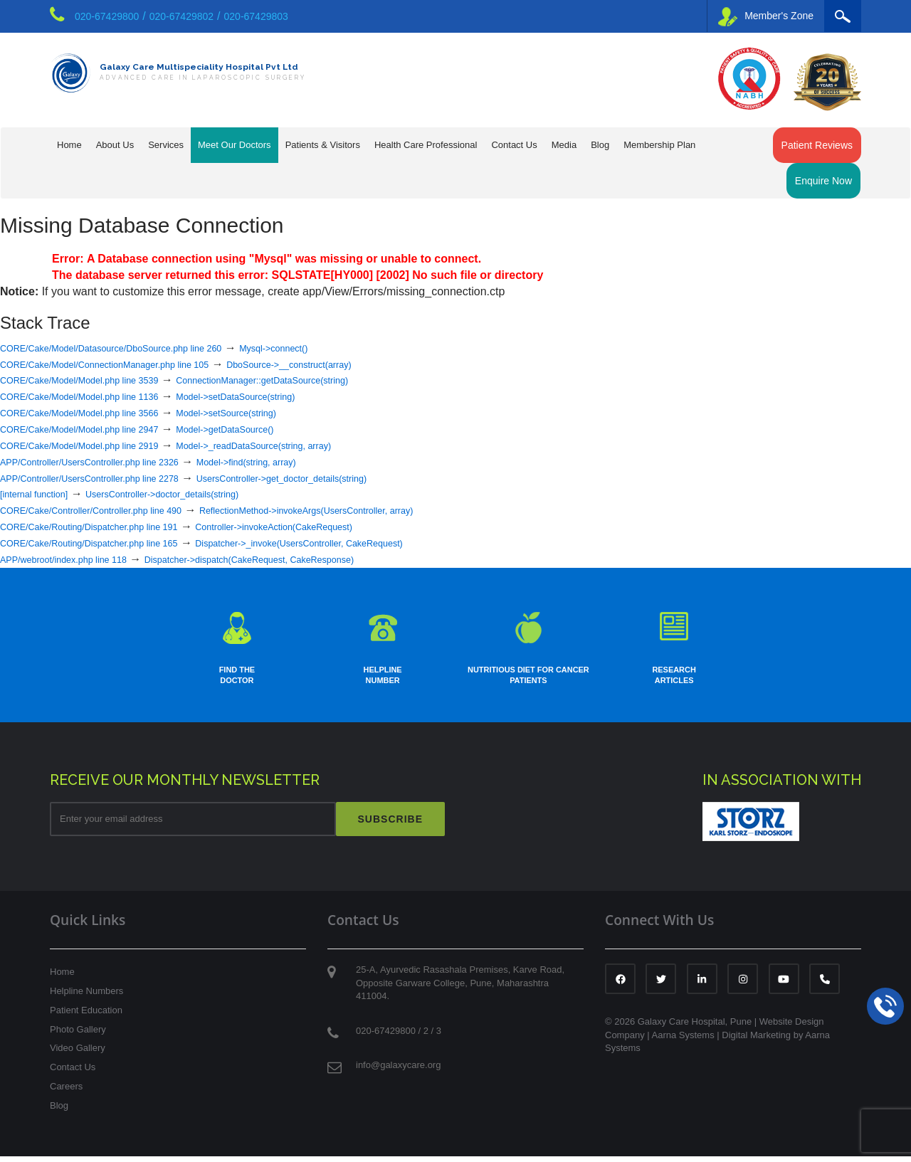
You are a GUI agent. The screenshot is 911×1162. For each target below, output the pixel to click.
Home (69, 144)
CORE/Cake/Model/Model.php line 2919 (101, 445)
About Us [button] (115, 144)
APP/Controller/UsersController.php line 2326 (114, 461)
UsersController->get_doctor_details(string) (355, 478)
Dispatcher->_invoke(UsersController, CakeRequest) (377, 543)
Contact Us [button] (514, 144)
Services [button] (166, 144)
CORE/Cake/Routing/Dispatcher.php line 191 (113, 526)
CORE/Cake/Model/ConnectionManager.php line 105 (133, 364)
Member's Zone (765, 16)
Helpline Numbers (86, 997)
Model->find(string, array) (310, 461)
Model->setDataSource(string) (297, 396)
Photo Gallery (78, 1035)
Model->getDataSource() (283, 429)
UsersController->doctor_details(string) (202, 493)
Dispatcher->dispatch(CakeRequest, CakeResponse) (314, 559)
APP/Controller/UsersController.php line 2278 (114, 478)
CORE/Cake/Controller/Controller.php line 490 (116, 510)
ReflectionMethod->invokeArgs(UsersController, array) (387, 510)
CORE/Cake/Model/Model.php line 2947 (101, 429)
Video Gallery (77, 1054)
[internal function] (43, 493)
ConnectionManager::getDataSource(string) (331, 380)
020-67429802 (181, 16)
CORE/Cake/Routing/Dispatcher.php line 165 (113, 543)
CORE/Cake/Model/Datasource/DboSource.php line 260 (141, 348)
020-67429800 (107, 16)
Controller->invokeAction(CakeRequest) (345, 526)
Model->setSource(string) (285, 412)
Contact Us (72, 1073)
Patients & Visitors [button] (322, 144)
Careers (66, 1092)
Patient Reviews (817, 145)
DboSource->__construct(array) (365, 364)
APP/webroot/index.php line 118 (81, 559)
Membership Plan (659, 144)
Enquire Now (823, 180)
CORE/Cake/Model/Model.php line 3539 (101, 380)
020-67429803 (256, 16)
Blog (600, 144)
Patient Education (86, 1015)
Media (564, 144)
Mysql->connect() (345, 348)
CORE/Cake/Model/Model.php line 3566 (101, 412)
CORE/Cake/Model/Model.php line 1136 (101, 396)
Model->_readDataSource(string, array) (320, 445)
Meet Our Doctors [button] (234, 144)
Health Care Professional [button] (426, 144)
